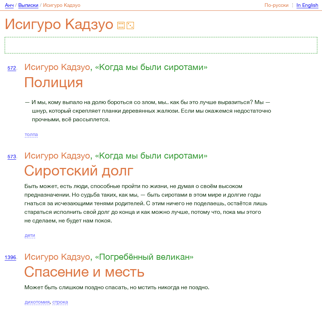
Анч (9, 5)
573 (12, 156)
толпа (31, 134)
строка (60, 302)
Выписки (28, 5)
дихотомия (37, 302)
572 (12, 68)
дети (30, 235)
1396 (10, 257)
